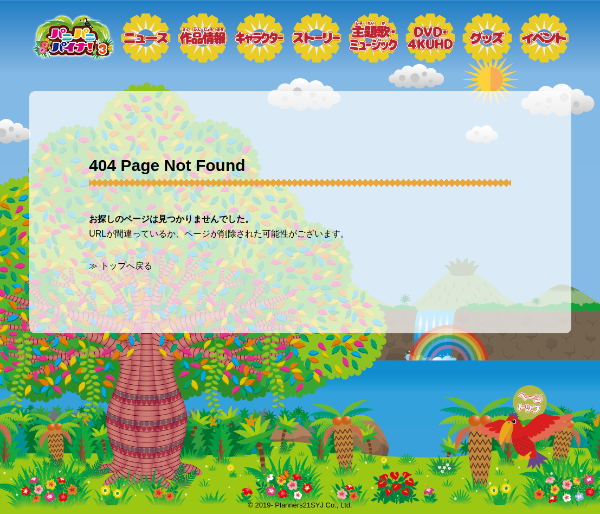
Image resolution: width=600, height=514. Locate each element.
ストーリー (316, 38)
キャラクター (260, 38)
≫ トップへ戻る (120, 265)
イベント (544, 38)
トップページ (72, 38)
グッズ (487, 38)
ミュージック (373, 38)
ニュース (146, 38)
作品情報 (203, 38)
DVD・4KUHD (430, 38)
